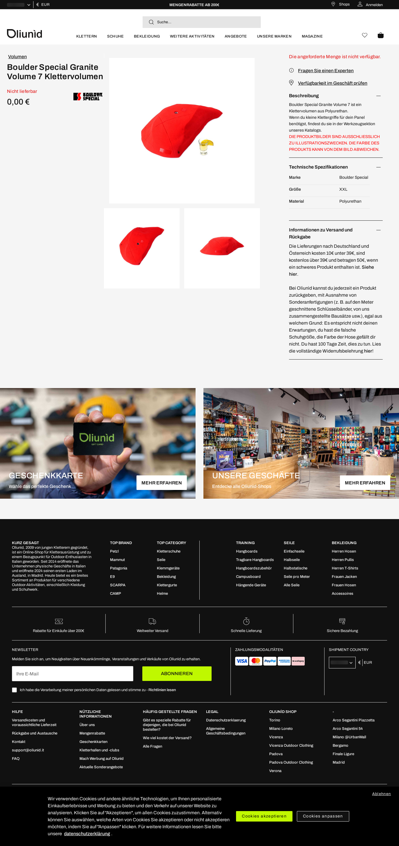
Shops (344, 4)
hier (368, 350)
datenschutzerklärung (87, 833)
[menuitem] (86, 39)
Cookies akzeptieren (264, 816)
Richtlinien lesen (162, 690)
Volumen (17, 56)
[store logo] (39, 33)
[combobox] (201, 22)
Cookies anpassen (323, 816)
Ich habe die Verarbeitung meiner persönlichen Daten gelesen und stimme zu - (98, 690)
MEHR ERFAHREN (161, 482)
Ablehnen (381, 794)
